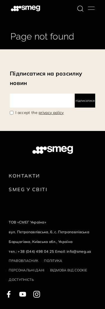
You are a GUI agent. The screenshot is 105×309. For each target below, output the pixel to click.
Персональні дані (26, 270)
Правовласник (23, 261)
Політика (53, 261)
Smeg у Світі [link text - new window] (28, 189)
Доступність (21, 280)
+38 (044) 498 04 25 (36, 251)
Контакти (24, 176)
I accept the (39, 112)
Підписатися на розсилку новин (46, 78)
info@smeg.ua (79, 251)
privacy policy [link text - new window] (51, 112)
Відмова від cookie (68, 270)
